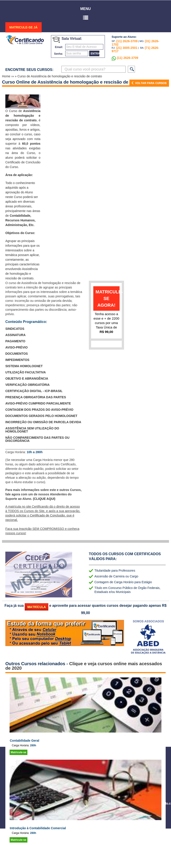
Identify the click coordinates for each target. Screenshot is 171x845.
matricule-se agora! (108, 298)
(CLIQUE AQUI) (44, 499)
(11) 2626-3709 (127, 41)
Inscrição (25, 529)
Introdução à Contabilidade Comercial (38, 828)
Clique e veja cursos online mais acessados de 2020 (83, 666)
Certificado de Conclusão (47, 515)
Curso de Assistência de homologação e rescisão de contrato (59, 76)
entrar (95, 53)
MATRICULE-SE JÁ (23, 27)
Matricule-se (18, 752)
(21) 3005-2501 (126, 48)
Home (6, 76)
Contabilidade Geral (24, 740)
